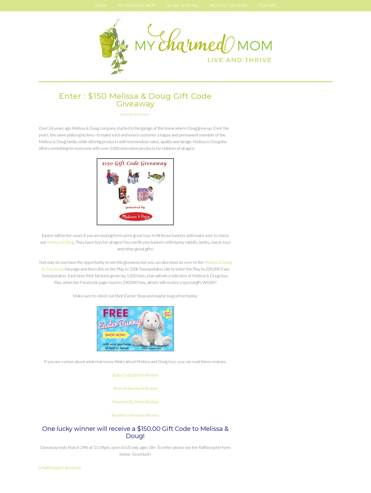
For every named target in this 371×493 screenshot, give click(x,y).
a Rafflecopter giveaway (60, 467)
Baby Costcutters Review (135, 374)
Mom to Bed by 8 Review (135, 388)
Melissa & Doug (60, 242)
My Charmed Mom (185, 49)
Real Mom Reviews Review (135, 415)
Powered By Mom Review (135, 401)
